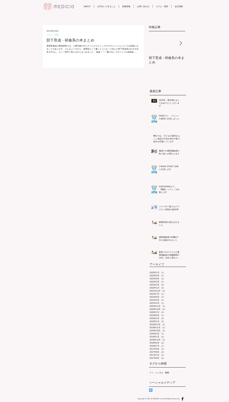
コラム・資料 (52, 34)
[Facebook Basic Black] (182, 399)
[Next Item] (180, 43)
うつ (151, 372)
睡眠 (167, 372)
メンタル (159, 372)
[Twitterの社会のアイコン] (150, 390)
